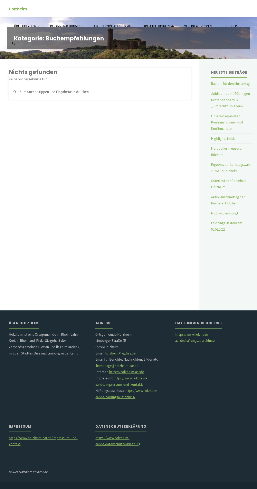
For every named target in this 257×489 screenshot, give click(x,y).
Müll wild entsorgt (224, 213)
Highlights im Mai (223, 138)
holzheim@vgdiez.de (120, 353)
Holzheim (18, 9)
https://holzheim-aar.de (126, 372)
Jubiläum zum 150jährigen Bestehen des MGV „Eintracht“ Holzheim (230, 99)
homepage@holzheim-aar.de (117, 365)
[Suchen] (13, 43)
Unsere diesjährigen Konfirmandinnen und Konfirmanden (227, 122)
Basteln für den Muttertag (230, 83)
